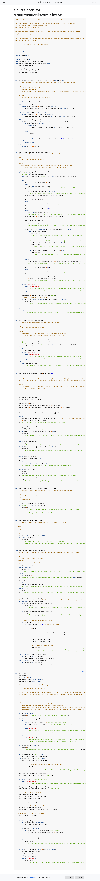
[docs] (82, 671)
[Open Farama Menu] (93, 2)
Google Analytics (32, 877)
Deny (69, 877)
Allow (80, 877)
